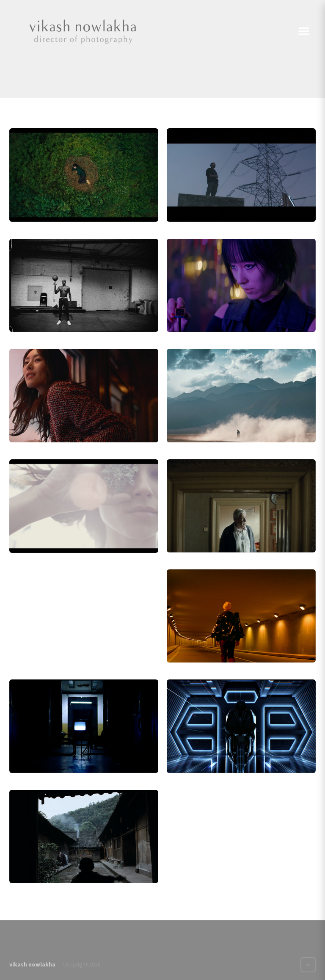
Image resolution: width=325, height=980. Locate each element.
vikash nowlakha (32, 964)
